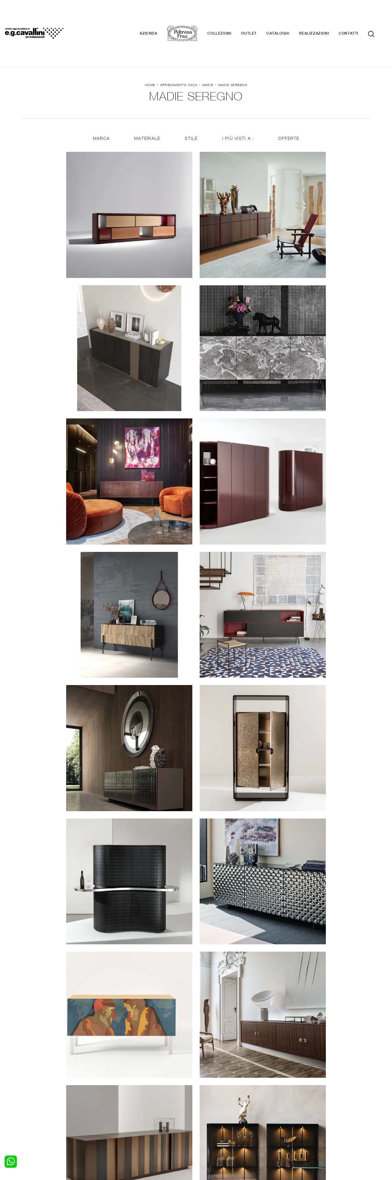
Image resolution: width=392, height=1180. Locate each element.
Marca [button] (100, 104)
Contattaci (298, 1101)
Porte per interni (216, 1095)
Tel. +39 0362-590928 (222, 1134)
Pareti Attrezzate (129, 1101)
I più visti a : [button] (238, 104)
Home (150, 49)
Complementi (213, 1107)
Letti (29, 1095)
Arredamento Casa (178, 49)
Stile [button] (191, 104)
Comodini (34, 1113)
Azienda (157, 15)
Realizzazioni (323, 15)
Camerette (36, 1101)
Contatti (358, 15)
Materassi (210, 1113)
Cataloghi (287, 15)
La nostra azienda (305, 1095)
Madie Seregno (232, 49)
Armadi (32, 1107)
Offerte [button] (289, 104)
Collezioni (228, 15)
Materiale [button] (147, 104)
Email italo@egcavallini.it (316, 1134)
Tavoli (118, 1107)
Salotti (119, 1095)
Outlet (258, 15)
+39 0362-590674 (269, 1134)
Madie (207, 49)
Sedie (118, 1113)
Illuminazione (213, 1101)
